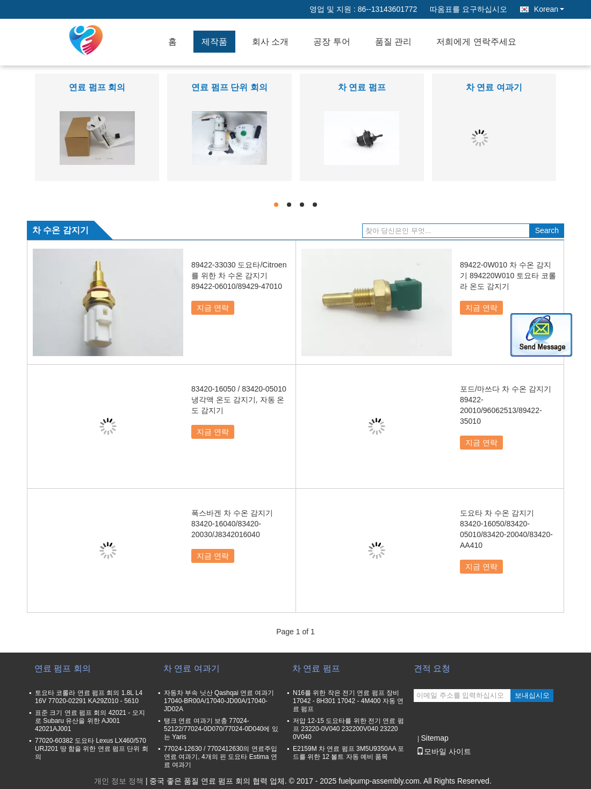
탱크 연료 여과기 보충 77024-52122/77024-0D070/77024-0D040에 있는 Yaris (221, 729)
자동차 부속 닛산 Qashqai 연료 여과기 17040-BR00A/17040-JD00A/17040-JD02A (219, 701)
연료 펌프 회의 (97, 87)
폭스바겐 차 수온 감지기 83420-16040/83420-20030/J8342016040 (232, 524)
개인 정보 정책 (118, 781)
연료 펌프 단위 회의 (229, 87)
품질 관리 (393, 41)
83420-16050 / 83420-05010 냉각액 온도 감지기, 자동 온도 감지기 (238, 400)
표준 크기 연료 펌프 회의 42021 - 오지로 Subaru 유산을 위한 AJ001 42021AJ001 (90, 721)
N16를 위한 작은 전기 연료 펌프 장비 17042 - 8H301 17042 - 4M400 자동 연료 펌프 (348, 701)
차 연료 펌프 (362, 87)
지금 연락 (213, 307)
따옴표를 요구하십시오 (468, 9)
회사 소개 (270, 41)
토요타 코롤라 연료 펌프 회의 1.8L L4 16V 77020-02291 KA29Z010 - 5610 (88, 697)
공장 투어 (331, 41)
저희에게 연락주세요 (476, 41)
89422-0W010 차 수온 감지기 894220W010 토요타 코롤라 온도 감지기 (508, 275)
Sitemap (434, 738)
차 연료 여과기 (494, 87)
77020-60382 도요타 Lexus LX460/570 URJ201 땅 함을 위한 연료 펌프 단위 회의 (91, 749)
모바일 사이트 (443, 751)
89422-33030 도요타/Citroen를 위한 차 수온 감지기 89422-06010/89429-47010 (238, 275)
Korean (549, 9)
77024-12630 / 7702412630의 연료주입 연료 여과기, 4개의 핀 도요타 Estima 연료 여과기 (220, 757)
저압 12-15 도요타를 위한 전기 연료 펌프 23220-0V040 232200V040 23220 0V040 (348, 729)
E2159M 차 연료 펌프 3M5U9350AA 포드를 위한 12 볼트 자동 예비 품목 (348, 753)
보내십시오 (532, 695)
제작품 (214, 41)
